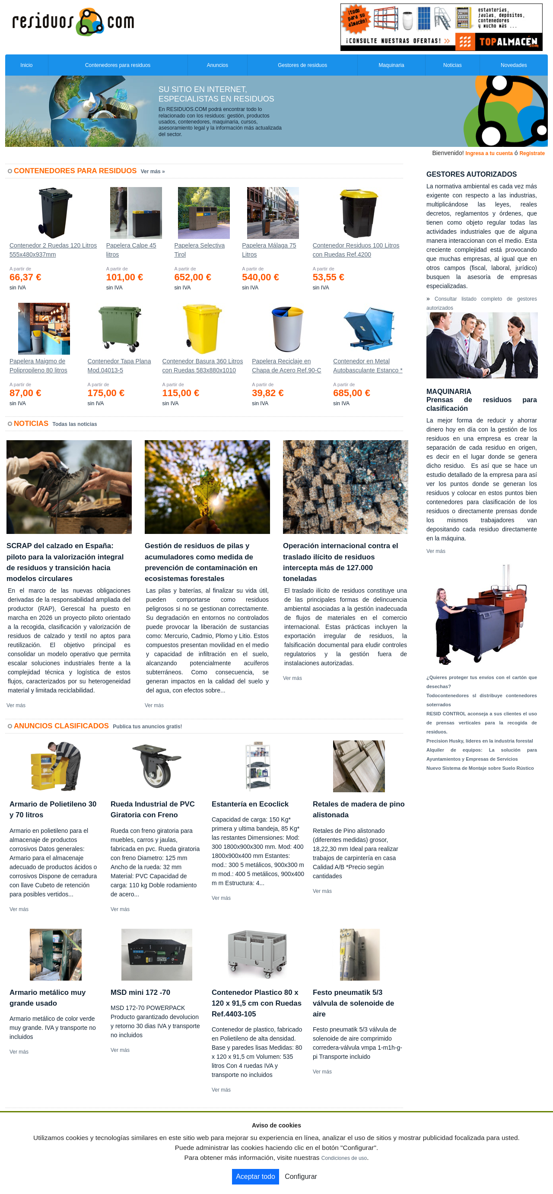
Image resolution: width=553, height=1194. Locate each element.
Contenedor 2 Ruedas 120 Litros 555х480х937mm (53, 250)
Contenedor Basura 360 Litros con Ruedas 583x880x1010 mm (202, 368)
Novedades (514, 65)
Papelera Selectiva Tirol (199, 250)
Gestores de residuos (302, 65)
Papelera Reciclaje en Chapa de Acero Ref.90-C (286, 366)
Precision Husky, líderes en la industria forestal (479, 740)
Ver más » (153, 171)
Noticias (452, 65)
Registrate (532, 153)
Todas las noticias (75, 424)
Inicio (26, 65)
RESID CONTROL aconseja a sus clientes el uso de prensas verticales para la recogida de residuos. (481, 722)
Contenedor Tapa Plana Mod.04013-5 (119, 366)
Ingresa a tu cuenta (488, 153)
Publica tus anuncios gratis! (147, 727)
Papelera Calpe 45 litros (131, 250)
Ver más (15, 705)
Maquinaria (391, 65)
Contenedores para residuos (117, 65)
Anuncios (217, 65)
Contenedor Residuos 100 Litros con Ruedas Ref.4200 (356, 250)
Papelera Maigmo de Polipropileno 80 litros (38, 366)
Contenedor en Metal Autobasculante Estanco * (367, 366)
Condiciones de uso (344, 1158)
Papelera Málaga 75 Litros (269, 250)
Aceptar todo (255, 1176)
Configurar (301, 1176)
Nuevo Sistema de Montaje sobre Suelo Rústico (480, 768)
